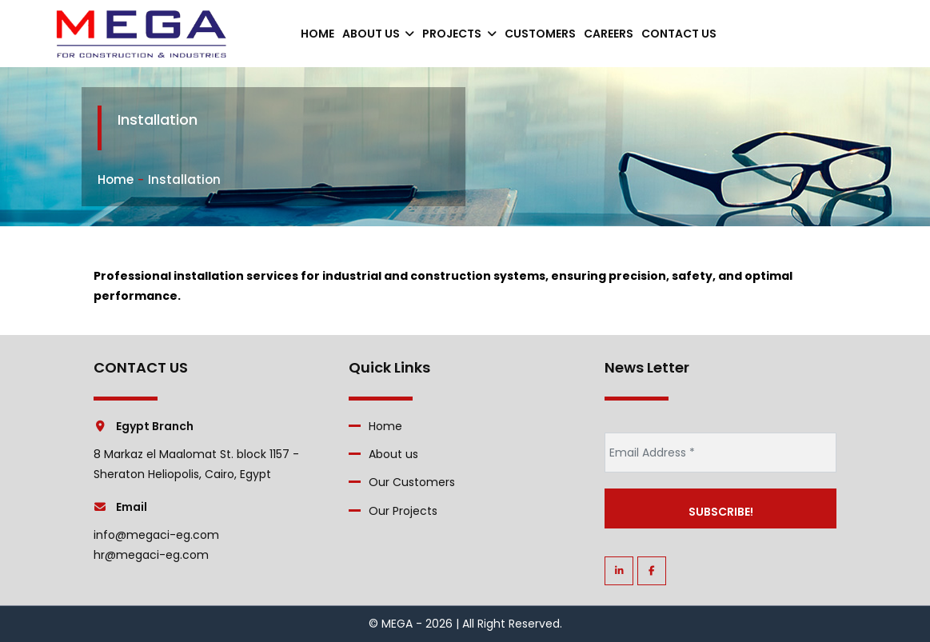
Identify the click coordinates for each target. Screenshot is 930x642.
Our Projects (403, 511)
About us (378, 34)
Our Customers (412, 482)
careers (608, 34)
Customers (540, 34)
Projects (459, 34)
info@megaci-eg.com (156, 535)
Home (317, 34)
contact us (678, 34)
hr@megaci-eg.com (151, 555)
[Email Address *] (720, 453)
